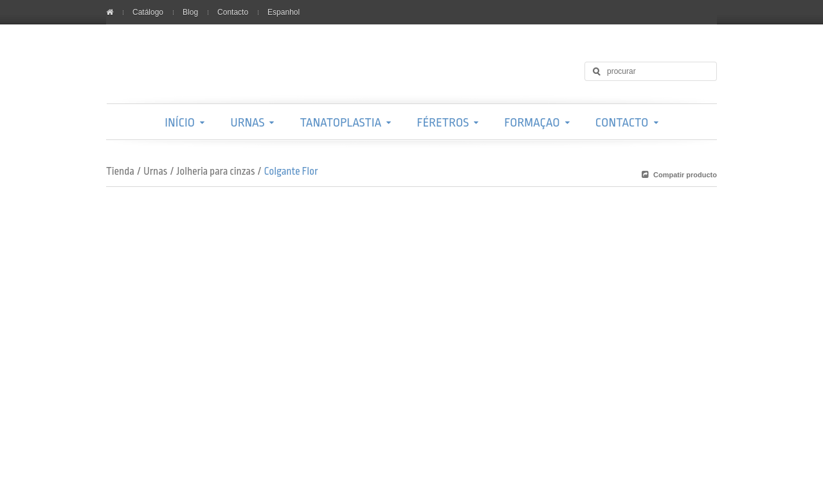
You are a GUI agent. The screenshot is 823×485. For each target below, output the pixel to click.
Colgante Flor (291, 171)
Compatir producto (685, 175)
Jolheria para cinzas (215, 171)
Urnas (155, 171)
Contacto (232, 12)
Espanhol (283, 12)
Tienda (120, 171)
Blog (190, 12)
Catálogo (147, 12)
